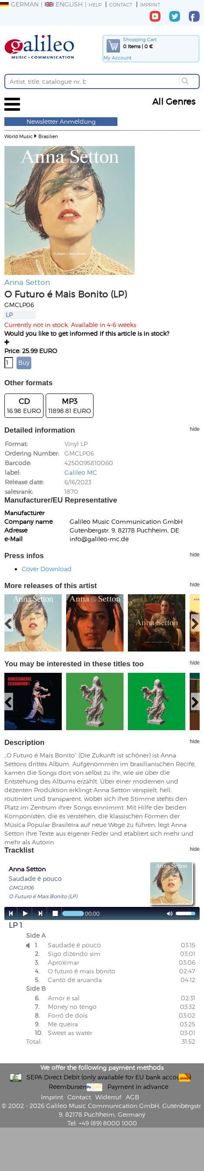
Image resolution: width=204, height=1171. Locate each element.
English (64, 4)
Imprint (150, 4)
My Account (117, 57)
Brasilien (48, 136)
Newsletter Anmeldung (61, 121)
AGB (132, 1097)
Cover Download (47, 568)
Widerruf (108, 1097)
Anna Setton (27, 282)
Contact (120, 4)
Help (95, 4)
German (19, 4)
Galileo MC (80, 472)
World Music (18, 136)
